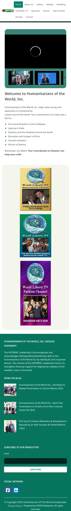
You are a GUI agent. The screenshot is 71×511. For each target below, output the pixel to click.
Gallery (39, 4)
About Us (29, 4)
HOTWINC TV (21, 10)
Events (46, 10)
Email (6, 453)
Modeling (61, 4)
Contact (29, 17)
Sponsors (35, 10)
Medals (49, 4)
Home (18, 4)
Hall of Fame (59, 10)
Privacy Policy (15, 505)
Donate (18, 17)
